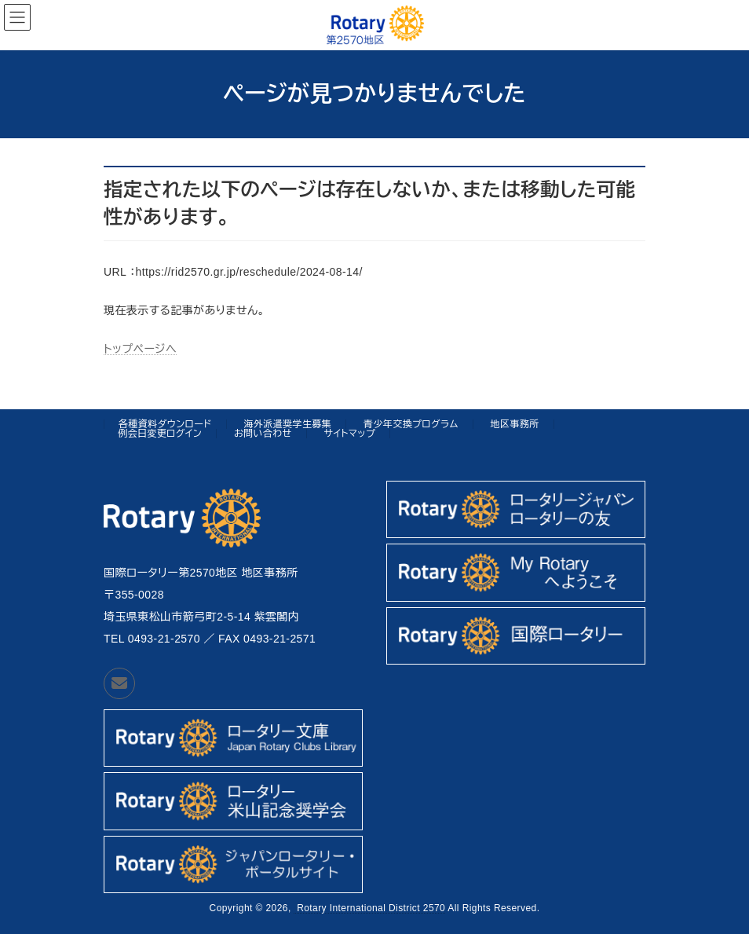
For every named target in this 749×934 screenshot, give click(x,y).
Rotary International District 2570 (369, 908)
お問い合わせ (263, 433)
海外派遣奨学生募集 (287, 424)
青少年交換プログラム (411, 424)
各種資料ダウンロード (165, 424)
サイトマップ (349, 433)
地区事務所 (515, 424)
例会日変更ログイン (160, 433)
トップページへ (140, 348)
